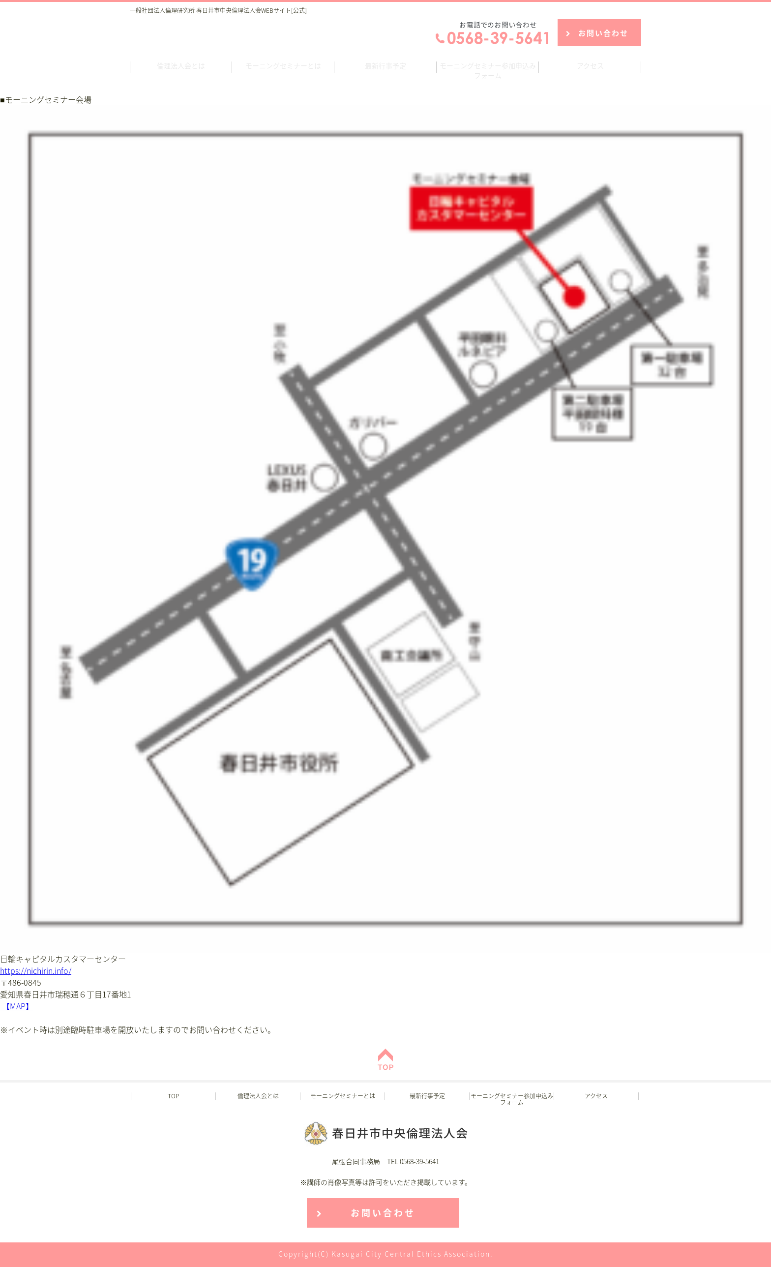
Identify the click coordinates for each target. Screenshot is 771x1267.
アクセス (590, 65)
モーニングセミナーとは (283, 65)
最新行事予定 (385, 65)
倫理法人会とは (181, 65)
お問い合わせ (603, 33)
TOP (173, 1095)
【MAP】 (16, 1006)
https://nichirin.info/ (35, 970)
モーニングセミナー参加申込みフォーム (488, 70)
